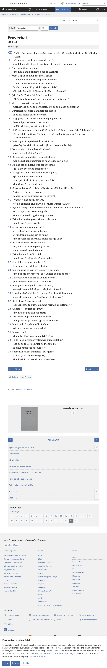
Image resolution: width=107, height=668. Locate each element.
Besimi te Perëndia (10, 584)
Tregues (41, 584)
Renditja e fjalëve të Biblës (20, 479)
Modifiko (26, 663)
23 (9, 269)
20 (9, 242)
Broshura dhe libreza (45, 562)
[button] (37, 9)
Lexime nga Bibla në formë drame (50, 605)
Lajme (74, 551)
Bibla (14, 14)
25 (9, 285)
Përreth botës (77, 594)
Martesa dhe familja (11, 573)
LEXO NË (67, 20)
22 (9, 262)
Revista (40, 573)
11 (9, 149)
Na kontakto (76, 569)
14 (9, 172)
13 (9, 164)
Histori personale (78, 590)
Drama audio (42, 602)
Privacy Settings (38, 656)
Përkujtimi (76, 579)
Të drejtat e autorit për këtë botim (20, 389)
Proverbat (40, 14)
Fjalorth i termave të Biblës (21, 485)
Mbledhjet (76, 576)
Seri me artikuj (43, 570)
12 (9, 156)
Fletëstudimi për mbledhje (47, 577)
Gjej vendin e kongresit (64, 615)
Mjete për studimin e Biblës (13, 566)
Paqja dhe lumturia (10, 570)
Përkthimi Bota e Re (27, 14)
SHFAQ (12, 28)
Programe (41, 580)
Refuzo (15, 663)
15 (9, 188)
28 (9, 308)
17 (9, 207)
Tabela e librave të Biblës (20, 466)
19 (9, 227)
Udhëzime (41, 587)
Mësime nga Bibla (10, 551)
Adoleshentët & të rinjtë (12, 577)
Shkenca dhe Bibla (10, 587)
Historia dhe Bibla (10, 591)
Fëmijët (6, 580)
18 (9, 219)
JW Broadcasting (44, 591)
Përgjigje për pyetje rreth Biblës (15, 555)
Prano (6, 663)
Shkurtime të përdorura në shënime (25, 472)
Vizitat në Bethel (78, 572)
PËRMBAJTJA (53, 440)
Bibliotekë (4, 14)
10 (9, 141)
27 (9, 301)
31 (9, 332)
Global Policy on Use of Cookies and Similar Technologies (50, 653)
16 (9, 199)
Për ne (74, 557)
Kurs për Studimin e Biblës (13, 562)
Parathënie (14, 453)
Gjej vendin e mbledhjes (39, 615)
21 (9, 254)
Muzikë (40, 598)
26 (9, 293)
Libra (40, 559)
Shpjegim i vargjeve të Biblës (14, 559)
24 (9, 277)
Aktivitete (75, 587)
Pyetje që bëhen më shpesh (82, 562)
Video (40, 594)
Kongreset (76, 583)
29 (9, 316)
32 (9, 339)
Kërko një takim (78, 565)
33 (9, 351)
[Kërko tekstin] (92, 3)
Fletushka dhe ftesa (45, 566)
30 (10, 52)
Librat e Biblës (15, 460)
